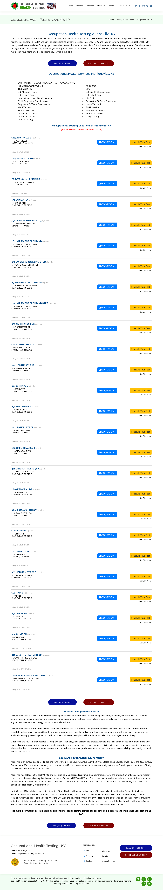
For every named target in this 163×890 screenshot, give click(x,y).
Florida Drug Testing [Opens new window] (92, 878)
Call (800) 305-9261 (62, 63)
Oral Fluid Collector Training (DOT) (25, 881)
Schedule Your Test (99, 63)
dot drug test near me (63, 883)
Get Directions (145, 146)
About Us (101, 5)
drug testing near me (103, 881)
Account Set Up (123, 5)
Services (79, 5)
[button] (135, 6)
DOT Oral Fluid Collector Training (54, 881)
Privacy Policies (76, 878)
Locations (90, 5)
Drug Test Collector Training (81, 881)
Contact (111, 5)
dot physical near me (122, 881)
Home (70, 5)
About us (106, 851)
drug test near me (81, 883)
